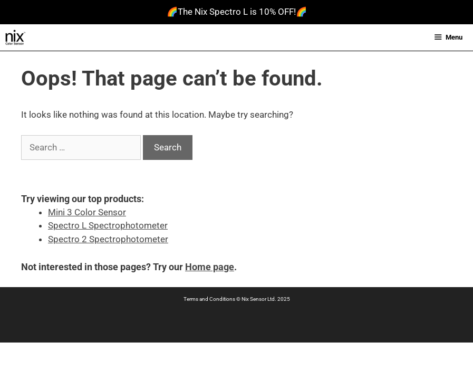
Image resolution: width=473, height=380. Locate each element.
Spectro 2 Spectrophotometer (108, 239)
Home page (209, 266)
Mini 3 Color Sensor (87, 212)
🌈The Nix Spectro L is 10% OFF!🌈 (237, 11)
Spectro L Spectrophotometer (108, 225)
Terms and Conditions (209, 299)
